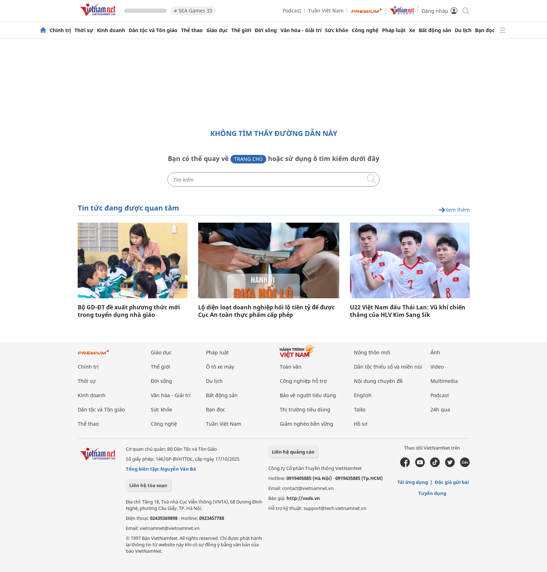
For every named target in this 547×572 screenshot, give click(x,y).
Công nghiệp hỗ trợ (303, 381)
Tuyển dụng (432, 493)
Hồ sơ (360, 423)
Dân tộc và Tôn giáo (153, 30)
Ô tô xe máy (220, 366)
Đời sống (266, 30)
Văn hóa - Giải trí (300, 30)
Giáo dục (217, 30)
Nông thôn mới (372, 352)
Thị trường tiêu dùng (305, 409)
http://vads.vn (303, 498)
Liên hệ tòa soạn (148, 485)
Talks (360, 409)
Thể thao (192, 30)
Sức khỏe (336, 30)
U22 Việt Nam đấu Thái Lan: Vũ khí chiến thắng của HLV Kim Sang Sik (407, 311)
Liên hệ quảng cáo (293, 452)
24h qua (440, 409)
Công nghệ (365, 30)
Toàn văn (290, 366)
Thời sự (83, 30)
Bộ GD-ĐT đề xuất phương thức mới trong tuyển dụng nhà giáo (129, 311)
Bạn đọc (485, 30)
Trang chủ (248, 159)
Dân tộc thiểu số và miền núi (388, 366)
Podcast (292, 10)
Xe (412, 30)
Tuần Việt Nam (326, 10)
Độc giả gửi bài (452, 482)
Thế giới (241, 30)
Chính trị (60, 30)
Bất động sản (435, 30)
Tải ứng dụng (412, 482)
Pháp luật (394, 30)
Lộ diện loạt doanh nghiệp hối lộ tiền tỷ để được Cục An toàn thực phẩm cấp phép (266, 311)
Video (437, 366)
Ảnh (435, 352)
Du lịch (463, 30)
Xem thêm (454, 210)
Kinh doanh (111, 30)
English (363, 395)
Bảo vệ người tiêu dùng (308, 395)
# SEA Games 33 (193, 10)
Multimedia (444, 381)
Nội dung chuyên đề (378, 381)
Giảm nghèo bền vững (306, 423)
